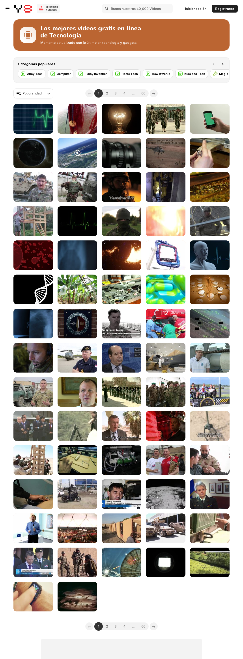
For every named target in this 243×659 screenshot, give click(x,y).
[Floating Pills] (165, 289)
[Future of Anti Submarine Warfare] (210, 358)
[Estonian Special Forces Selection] (121, 221)
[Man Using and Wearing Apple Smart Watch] (33, 596)
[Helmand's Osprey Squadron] (121, 460)
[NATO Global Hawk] (165, 358)
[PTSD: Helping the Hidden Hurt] (77, 392)
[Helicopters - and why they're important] (33, 528)
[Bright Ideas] (121, 119)
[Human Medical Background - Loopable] (210, 255)
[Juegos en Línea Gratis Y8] (23, 9)
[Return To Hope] (77, 426)
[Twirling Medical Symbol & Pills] (210, 289)
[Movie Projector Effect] (165, 562)
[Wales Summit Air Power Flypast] (33, 426)
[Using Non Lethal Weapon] (121, 323)
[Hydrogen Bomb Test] (77, 596)
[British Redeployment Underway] (165, 528)
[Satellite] (165, 494)
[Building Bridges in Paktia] (210, 221)
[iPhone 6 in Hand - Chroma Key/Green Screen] (210, 119)
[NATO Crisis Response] (165, 187)
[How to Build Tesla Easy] (77, 460)
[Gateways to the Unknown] (121, 255)
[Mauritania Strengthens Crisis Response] (121, 426)
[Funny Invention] (93, 73)
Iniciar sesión (195, 9)
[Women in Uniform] (121, 392)
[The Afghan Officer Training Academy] (165, 119)
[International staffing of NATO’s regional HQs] (77, 323)
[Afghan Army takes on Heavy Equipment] (33, 460)
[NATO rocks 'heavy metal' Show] (77, 528)
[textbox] (33, 93)
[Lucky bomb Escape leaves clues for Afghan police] (33, 392)
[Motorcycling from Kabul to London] (77, 494)
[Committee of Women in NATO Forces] (210, 494)
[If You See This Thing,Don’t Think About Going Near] (77, 153)
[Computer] (60, 73)
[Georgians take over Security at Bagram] (165, 392)
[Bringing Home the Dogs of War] (121, 528)
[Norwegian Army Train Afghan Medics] (210, 460)
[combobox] (33, 93)
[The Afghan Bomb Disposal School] (210, 426)
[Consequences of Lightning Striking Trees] (165, 221)
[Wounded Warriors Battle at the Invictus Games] (210, 392)
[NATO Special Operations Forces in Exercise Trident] (165, 153)
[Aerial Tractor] (210, 562)
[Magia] (220, 73)
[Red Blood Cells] (33, 255)
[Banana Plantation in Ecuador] (77, 289)
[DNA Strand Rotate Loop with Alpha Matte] (33, 289)
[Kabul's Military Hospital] (33, 494)
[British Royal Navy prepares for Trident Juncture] (77, 358)
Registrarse (224, 9)
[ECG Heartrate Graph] (77, 221)
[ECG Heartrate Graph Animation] (33, 119)
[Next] (223, 64)
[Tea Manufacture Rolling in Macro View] (210, 187)
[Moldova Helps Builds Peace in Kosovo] (77, 187)
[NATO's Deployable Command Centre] (33, 358)
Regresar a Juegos (52, 8)
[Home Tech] (126, 73)
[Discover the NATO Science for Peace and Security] (165, 323)
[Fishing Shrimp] (77, 119)
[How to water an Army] (210, 528)
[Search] (107, 8)
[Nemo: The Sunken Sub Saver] (165, 426)
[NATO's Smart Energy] (121, 358)
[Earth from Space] (33, 153)
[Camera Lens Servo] (121, 153)
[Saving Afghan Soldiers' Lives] (121, 494)
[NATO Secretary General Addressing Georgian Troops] (33, 562)
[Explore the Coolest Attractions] (165, 255)
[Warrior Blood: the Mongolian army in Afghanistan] (121, 187)
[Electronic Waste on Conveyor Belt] (121, 289)
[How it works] (158, 73)
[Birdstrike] (210, 323)
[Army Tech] (31, 73)
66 (143, 93)
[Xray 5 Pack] (33, 323)
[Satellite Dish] (121, 562)
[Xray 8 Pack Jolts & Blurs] (77, 255)
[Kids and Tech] (191, 73)
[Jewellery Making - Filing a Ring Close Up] (210, 153)
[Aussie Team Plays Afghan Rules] (77, 562)
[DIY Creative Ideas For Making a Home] (33, 221)
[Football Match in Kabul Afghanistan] (165, 460)
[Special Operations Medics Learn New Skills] (33, 187)
